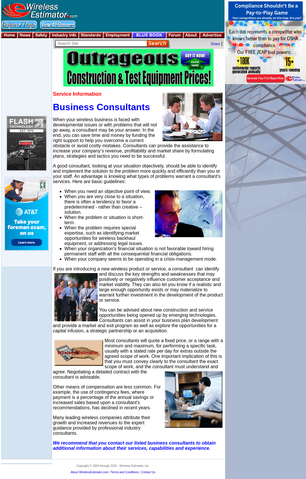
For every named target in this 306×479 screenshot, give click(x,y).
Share (215, 44)
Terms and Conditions (125, 472)
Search (157, 43)
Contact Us (148, 472)
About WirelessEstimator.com (89, 472)
